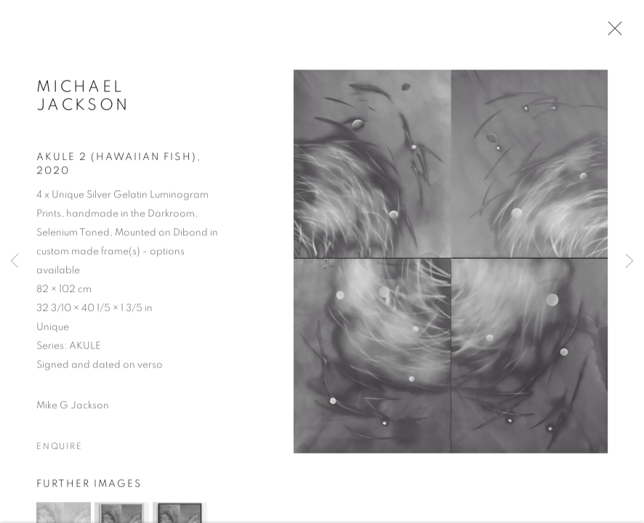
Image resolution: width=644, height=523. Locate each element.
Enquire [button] (59, 448)
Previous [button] (14, 261)
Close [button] (611, 33)
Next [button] (629, 261)
